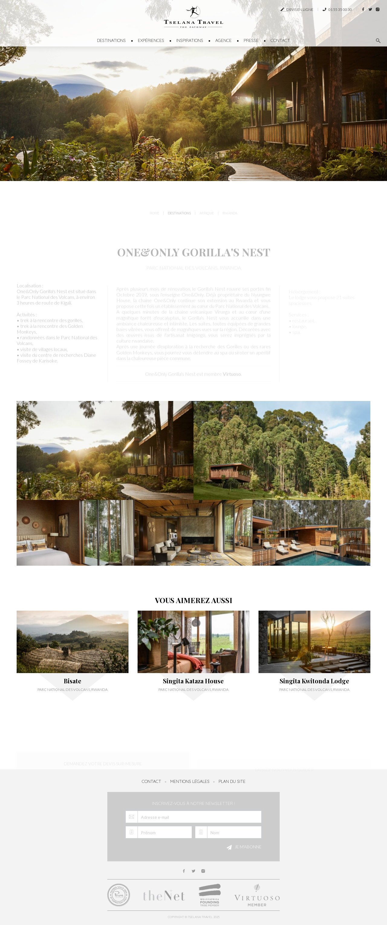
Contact (280, 40)
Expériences (151, 40)
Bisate (72, 681)
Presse (251, 40)
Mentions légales (190, 781)
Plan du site (232, 781)
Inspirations (189, 40)
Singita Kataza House (193, 681)
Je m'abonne (243, 847)
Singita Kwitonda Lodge (314, 681)
